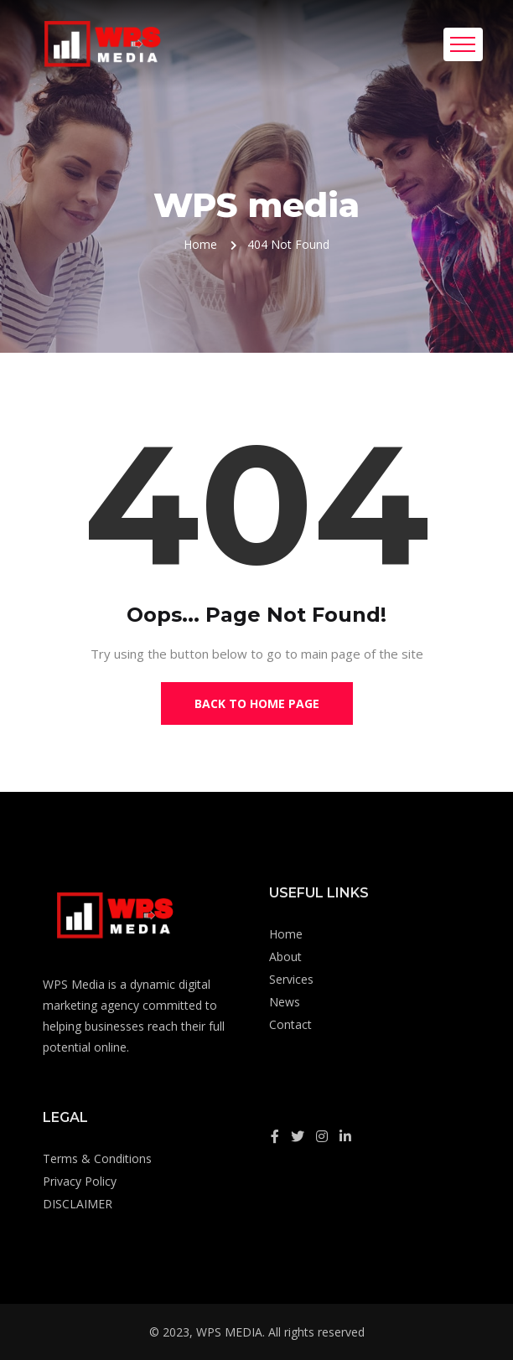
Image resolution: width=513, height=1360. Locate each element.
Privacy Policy (80, 1181)
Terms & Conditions (97, 1158)
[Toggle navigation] (463, 44)
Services (291, 979)
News (284, 1002)
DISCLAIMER (77, 1204)
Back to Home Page (256, 703)
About (285, 956)
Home (200, 244)
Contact (290, 1024)
